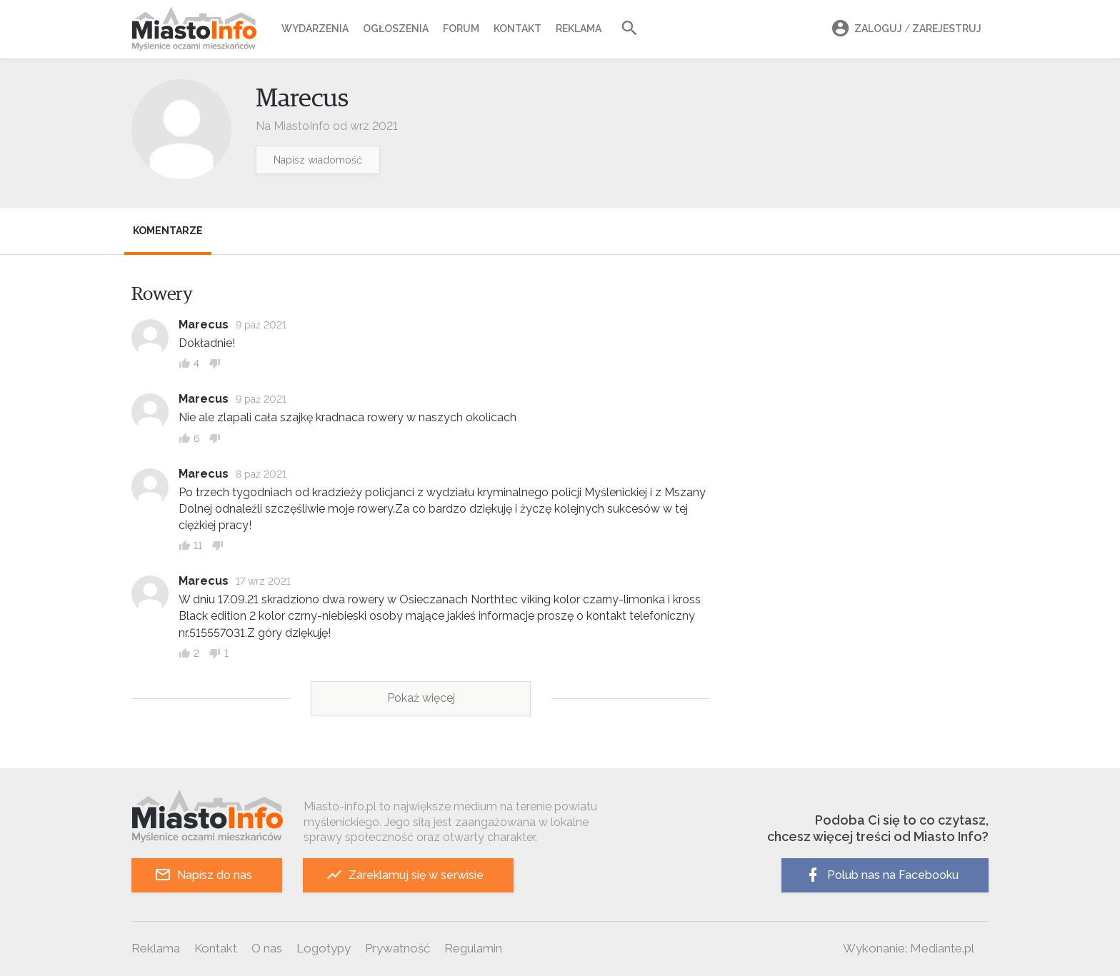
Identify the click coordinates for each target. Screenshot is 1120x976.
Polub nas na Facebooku (881, 875)
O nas (266, 948)
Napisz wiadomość (318, 160)
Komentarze (168, 230)
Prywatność (397, 948)
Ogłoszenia (396, 28)
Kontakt (517, 28)
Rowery (162, 294)
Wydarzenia (315, 28)
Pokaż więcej (421, 698)
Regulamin (473, 948)
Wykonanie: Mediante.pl (908, 948)
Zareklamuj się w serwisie (405, 875)
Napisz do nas (203, 875)
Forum (461, 28)
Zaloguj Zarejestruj (904, 29)
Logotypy (323, 948)
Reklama (578, 28)
